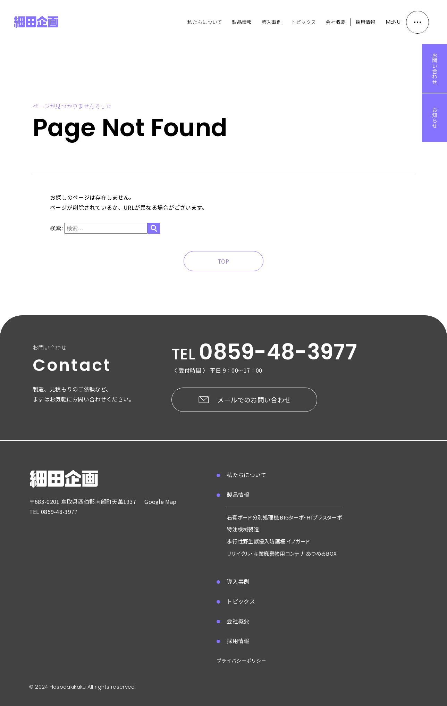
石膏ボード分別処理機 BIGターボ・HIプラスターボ (284, 517)
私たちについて (204, 21)
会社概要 (335, 21)
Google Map (160, 501)
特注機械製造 (243, 529)
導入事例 (271, 21)
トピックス (303, 21)
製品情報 (242, 21)
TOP (223, 261)
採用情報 (366, 21)
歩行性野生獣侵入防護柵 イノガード (268, 541)
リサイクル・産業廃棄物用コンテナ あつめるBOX (282, 553)
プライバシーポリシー (241, 660)
